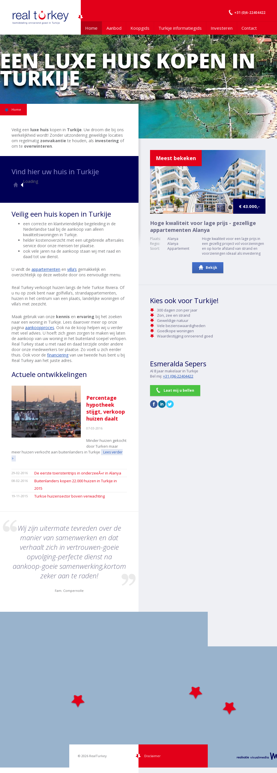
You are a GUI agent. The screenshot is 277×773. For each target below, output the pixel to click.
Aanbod (113, 28)
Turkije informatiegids (180, 28)
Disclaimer (152, 756)
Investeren (222, 28)
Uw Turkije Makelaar (40, 17)
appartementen (45, 269)
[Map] (138, 690)
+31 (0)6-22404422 (178, 376)
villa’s (72, 269)
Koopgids (139, 28)
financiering (57, 355)
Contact (249, 28)
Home (91, 28)
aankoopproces (39, 327)
